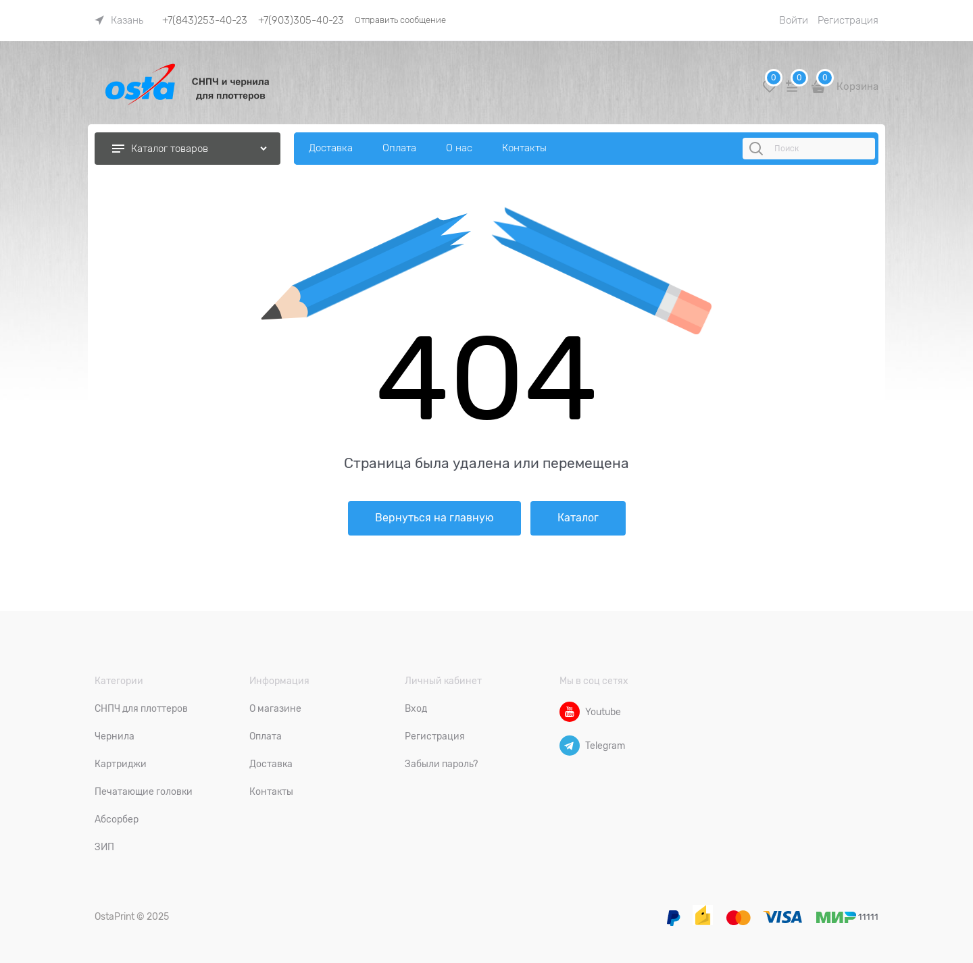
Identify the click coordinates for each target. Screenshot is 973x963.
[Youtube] (569, 712)
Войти (793, 20)
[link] (119, 20)
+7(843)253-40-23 (204, 20)
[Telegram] (569, 745)
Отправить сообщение (400, 20)
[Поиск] (758, 148)
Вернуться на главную (434, 518)
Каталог (578, 518)
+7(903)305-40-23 (301, 20)
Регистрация (848, 20)
